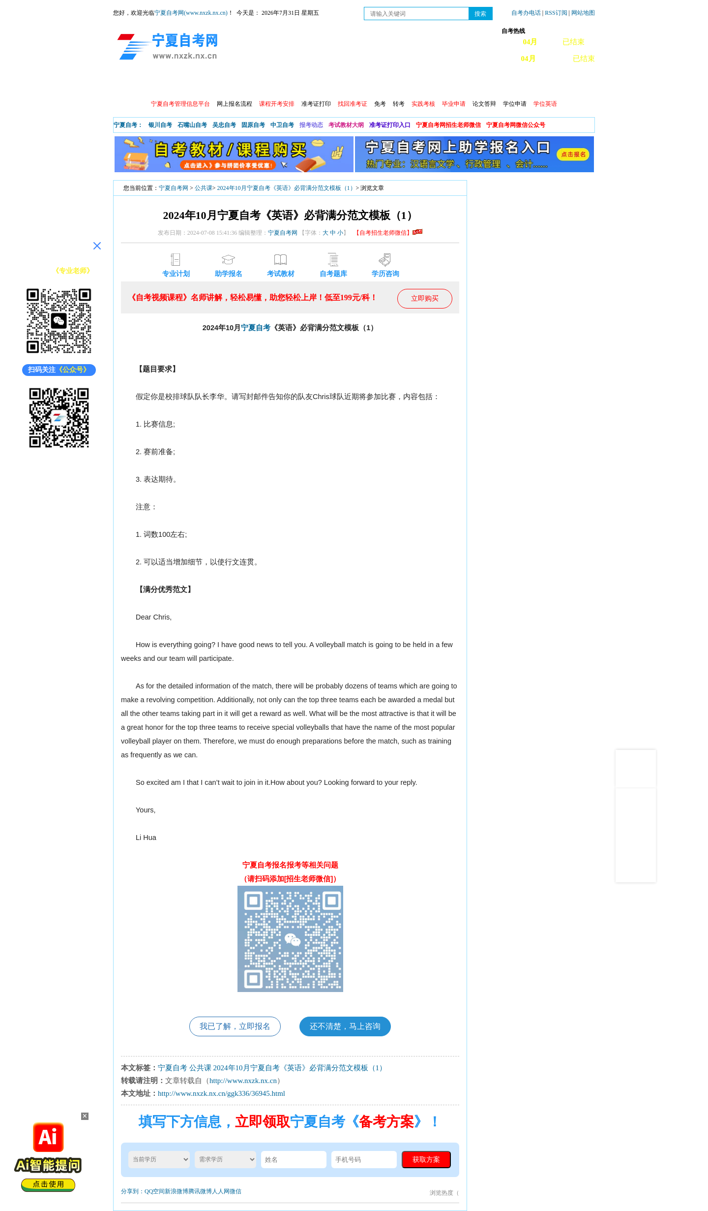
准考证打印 (316, 103)
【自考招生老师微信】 (388, 232)
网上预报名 (547, 84)
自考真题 (416, 84)
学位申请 (515, 103)
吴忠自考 (224, 125)
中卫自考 (282, 125)
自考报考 (205, 84)
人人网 (221, 1191)
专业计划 (332, 84)
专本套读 (374, 84)
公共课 (203, 188)
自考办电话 (526, 12)
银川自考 (160, 125)
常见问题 (458, 84)
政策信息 (163, 84)
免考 (380, 103)
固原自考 (253, 125)
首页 (127, 84)
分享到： (133, 1191)
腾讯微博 (200, 1191)
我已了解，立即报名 (235, 1026)
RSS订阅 (556, 12)
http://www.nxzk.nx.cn (243, 1081)
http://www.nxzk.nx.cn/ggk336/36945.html (221, 1093)
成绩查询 (289, 84)
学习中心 (501, 84)
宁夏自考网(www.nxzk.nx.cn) (191, 12)
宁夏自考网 (173, 188)
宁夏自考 (255, 328)
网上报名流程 (234, 103)
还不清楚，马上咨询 (345, 1026)
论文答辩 (484, 103)
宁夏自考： (128, 125)
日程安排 (247, 84)
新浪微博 (176, 1191)
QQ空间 (155, 1191)
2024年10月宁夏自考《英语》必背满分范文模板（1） (286, 188)
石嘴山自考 (192, 125)
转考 (399, 103)
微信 (235, 1191)
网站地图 (583, 12)
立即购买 (425, 298)
